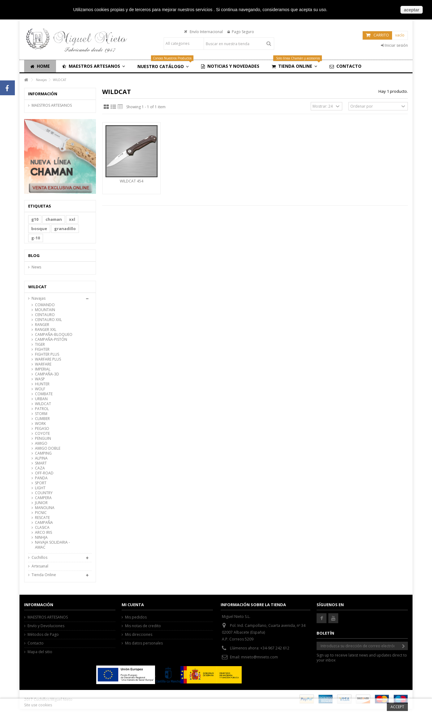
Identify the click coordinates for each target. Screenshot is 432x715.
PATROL (42, 408)
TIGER (40, 344)
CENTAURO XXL (48, 319)
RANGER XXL (45, 329)
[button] (93, 66)
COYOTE (42, 433)
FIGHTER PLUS (47, 354)
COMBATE (44, 394)
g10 (34, 219)
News (36, 267)
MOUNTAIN (45, 309)
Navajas (38, 298)
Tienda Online (44, 574)
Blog (34, 255)
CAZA (40, 468)
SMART (41, 463)
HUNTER (42, 384)
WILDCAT (43, 403)
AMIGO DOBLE (47, 448)
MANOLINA (44, 507)
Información (42, 93)
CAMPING (43, 453)
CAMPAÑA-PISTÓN (51, 339)
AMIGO (41, 443)
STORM (41, 413)
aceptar (411, 9)
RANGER (42, 324)
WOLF (40, 389)
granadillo (65, 228)
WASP (40, 379)
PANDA (41, 478)
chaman (53, 219)
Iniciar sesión (394, 45)
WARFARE (43, 364)
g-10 (35, 238)
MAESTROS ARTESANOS (52, 105)
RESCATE (42, 517)
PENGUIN (43, 438)
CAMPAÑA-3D (47, 374)
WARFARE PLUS (48, 359)
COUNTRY (44, 492)
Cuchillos (39, 557)
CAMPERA (43, 497)
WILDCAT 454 (131, 181)
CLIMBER (42, 418)
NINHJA (41, 537)
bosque (39, 228)
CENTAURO (45, 314)
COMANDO (45, 304)
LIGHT (40, 488)
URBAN (41, 398)
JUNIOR (41, 502)
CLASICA (42, 527)
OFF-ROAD (44, 473)
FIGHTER (42, 349)
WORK (40, 423)
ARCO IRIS (43, 532)
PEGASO (42, 428)
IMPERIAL (42, 369)
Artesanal (40, 566)
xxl (72, 219)
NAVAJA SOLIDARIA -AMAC (52, 545)
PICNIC (41, 512)
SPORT (40, 483)
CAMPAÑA (44, 522)
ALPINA (41, 458)
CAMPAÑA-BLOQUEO (53, 334)
